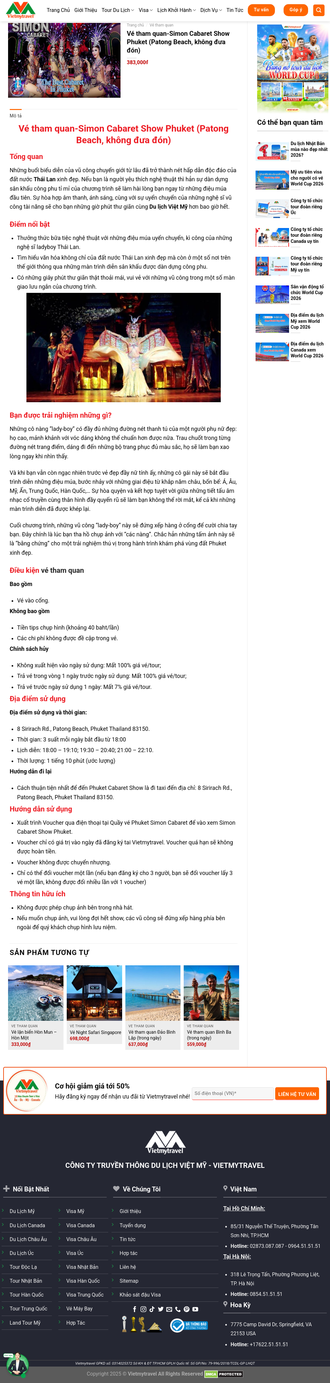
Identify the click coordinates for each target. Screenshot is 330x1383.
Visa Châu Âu (81, 1239)
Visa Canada (80, 1225)
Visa (146, 10)
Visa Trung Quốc (85, 1295)
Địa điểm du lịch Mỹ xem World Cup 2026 (307, 321)
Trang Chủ (58, 10)
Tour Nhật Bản (26, 1281)
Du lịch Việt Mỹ (169, 207)
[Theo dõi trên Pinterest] (186, 1310)
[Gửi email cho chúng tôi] (169, 1310)
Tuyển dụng (133, 1225)
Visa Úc (74, 1253)
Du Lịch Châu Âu (28, 1239)
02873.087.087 (267, 1246)
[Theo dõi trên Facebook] (135, 1310)
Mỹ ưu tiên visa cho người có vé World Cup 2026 (307, 177)
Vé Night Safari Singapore (95, 1032)
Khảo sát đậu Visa (140, 1295)
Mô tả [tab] (16, 115)
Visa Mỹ (75, 1211)
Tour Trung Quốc (28, 1309)
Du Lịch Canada (27, 1225)
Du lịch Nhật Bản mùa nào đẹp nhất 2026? (309, 149)
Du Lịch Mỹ (22, 1211)
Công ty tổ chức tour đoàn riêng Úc (307, 206)
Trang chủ (135, 25)
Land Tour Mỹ (25, 1323)
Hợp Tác (75, 1323)
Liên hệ (128, 1267)
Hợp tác (128, 1253)
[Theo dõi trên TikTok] (152, 1310)
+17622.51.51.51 (269, 1344)
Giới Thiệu (85, 10)
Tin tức (127, 1239)
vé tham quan (62, 570)
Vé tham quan (161, 25)
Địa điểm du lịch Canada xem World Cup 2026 (307, 349)
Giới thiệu (130, 1211)
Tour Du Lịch (118, 10)
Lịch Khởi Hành (176, 10)
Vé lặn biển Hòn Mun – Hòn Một (34, 1035)
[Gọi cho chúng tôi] (178, 1310)
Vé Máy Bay (79, 1309)
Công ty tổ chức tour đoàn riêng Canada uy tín (307, 235)
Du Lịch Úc (22, 1253)
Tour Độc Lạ (23, 1267)
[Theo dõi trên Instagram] (143, 1310)
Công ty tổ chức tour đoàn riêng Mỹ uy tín (307, 264)
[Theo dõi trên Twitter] (161, 1310)
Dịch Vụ (211, 10)
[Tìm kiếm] (319, 10)
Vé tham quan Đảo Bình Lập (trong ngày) (152, 1035)
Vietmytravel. (148, 842)
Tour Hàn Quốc (27, 1295)
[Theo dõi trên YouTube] (195, 1310)
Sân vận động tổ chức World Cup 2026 (307, 292)
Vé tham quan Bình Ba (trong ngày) (209, 1035)
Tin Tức (235, 10)
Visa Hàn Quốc (83, 1281)
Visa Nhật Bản (82, 1267)
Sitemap (129, 1281)
